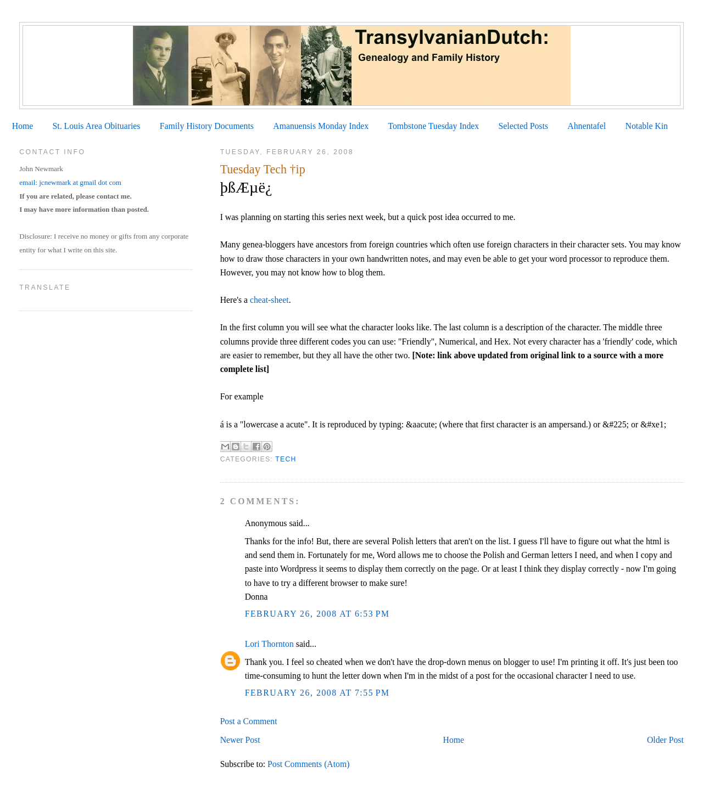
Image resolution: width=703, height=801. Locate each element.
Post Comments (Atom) (308, 764)
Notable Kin (647, 126)
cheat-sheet (269, 299)
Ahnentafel (586, 126)
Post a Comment (248, 721)
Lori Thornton (269, 643)
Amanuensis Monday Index (321, 126)
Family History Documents (207, 126)
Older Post (665, 739)
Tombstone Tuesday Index (433, 126)
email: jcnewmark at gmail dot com (70, 182)
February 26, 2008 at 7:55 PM (317, 692)
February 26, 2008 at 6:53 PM (317, 613)
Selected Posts (523, 126)
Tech (285, 459)
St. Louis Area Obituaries (97, 126)
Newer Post (240, 739)
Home (22, 126)
